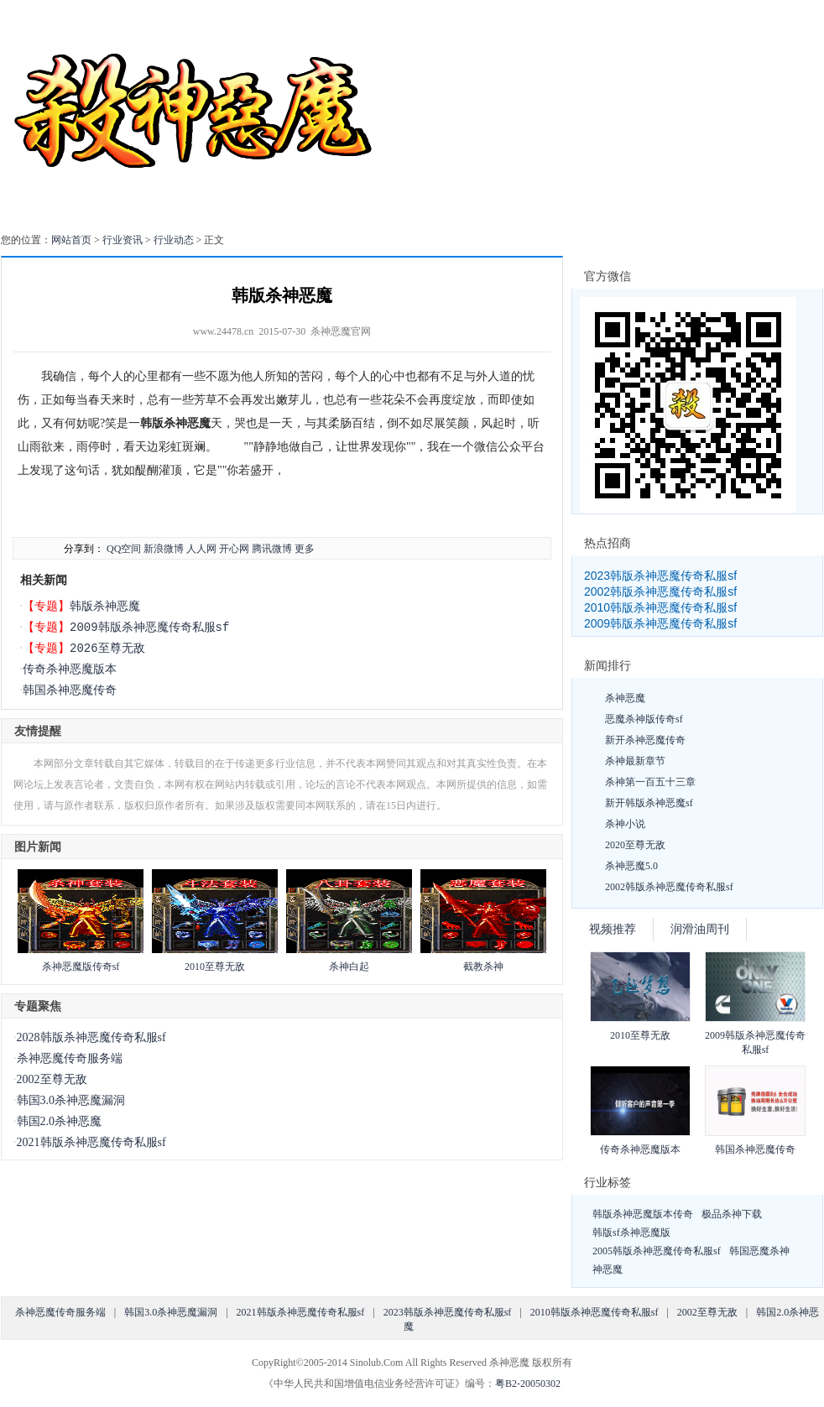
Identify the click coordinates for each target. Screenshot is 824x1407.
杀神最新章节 (635, 761)
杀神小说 (625, 824)
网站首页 (71, 240)
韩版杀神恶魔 (105, 606)
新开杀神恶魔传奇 (645, 740)
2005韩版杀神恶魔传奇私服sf (656, 1251)
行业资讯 (122, 240)
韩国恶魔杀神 (759, 1251)
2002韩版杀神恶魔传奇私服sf (660, 591)
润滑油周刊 (699, 929)
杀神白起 (349, 966)
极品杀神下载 (731, 1214)
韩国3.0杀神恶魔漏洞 (71, 1100)
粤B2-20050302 (528, 1383)
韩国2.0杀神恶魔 (59, 1121)
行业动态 (174, 240)
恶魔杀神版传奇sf (644, 719)
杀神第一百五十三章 (650, 782)
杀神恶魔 (625, 698)
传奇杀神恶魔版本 (70, 669)
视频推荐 (612, 929)
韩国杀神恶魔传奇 (70, 690)
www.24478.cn (223, 331)
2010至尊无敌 (215, 966)
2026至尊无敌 (107, 648)
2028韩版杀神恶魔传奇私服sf (91, 1037)
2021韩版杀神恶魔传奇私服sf (91, 1142)
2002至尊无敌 (52, 1079)
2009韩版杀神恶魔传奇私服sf (149, 627)
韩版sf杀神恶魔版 (631, 1232)
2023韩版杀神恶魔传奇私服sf (660, 575)
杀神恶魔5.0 (631, 866)
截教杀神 (483, 966)
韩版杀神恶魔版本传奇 (642, 1214)
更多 (305, 549)
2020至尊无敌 (635, 845)
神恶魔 (607, 1269)
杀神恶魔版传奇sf (81, 966)
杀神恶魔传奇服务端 (70, 1058)
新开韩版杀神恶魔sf (649, 803)
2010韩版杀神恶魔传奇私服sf (660, 607)
